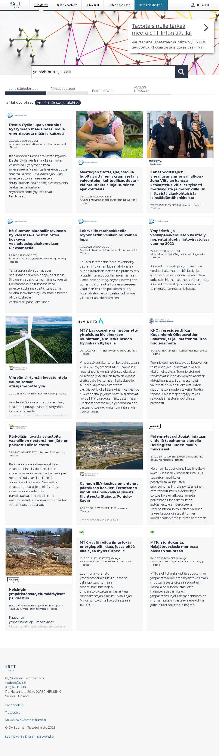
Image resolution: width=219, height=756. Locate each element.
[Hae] (103, 71)
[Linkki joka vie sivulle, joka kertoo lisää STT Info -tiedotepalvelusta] (171, 36)
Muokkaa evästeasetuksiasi (25, 720)
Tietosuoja (12, 713)
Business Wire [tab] (103, 91)
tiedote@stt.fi (15, 683)
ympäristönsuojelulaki (58, 103)
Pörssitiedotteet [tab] (62, 89)
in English (28, 736)
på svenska (45, 736)
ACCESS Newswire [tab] (141, 89)
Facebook (12, 705)
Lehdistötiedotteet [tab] (23, 89)
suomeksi (12, 736)
